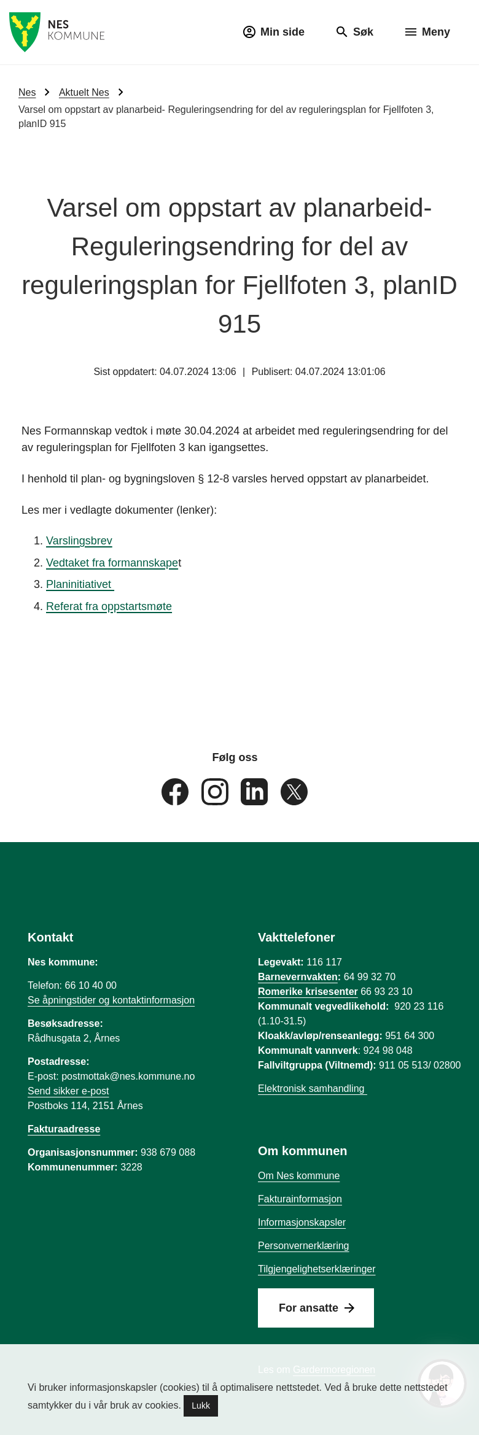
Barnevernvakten (298, 977)
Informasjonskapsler (302, 1222)
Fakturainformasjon (300, 1199)
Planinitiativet (80, 584)
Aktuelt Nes (84, 92)
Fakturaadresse (64, 1129)
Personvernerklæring (303, 1245)
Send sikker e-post (68, 1091)
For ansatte (308, 1308)
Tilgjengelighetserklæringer (317, 1269)
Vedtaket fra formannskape (112, 562)
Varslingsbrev (79, 541)
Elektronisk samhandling (312, 1088)
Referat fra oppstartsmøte (109, 606)
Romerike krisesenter (308, 991)
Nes (27, 92)
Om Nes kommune (299, 1175)
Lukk (201, 1405)
